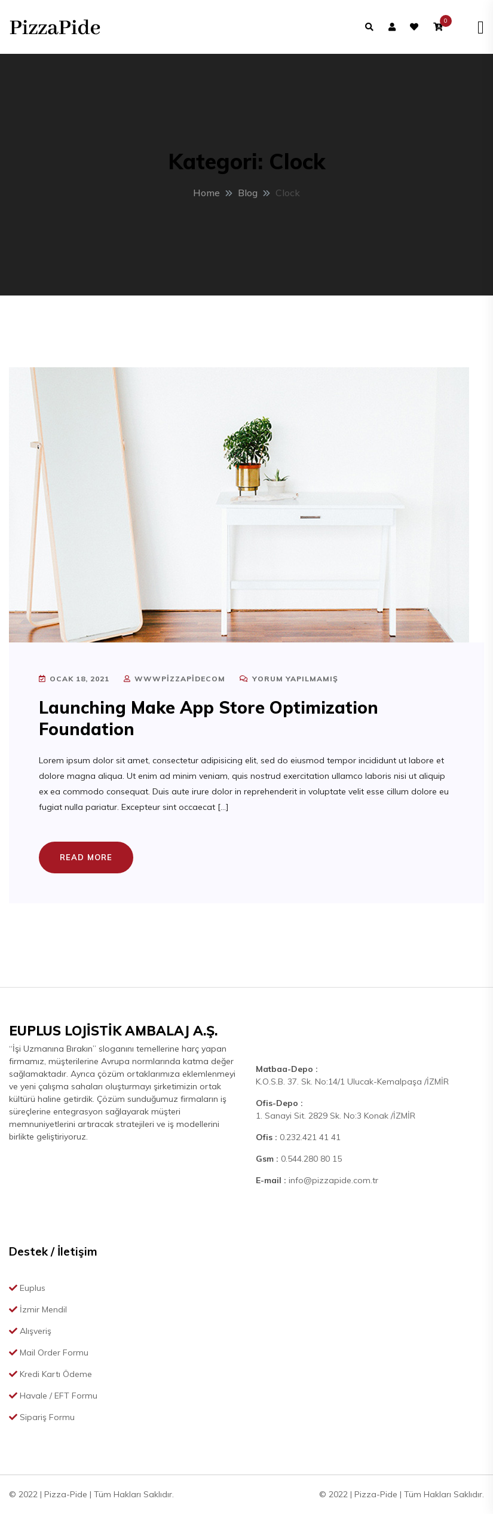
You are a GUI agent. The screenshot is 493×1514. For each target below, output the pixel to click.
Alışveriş (30, 1331)
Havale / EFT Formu (53, 1395)
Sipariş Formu (42, 1417)
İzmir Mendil (38, 1309)
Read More (86, 857)
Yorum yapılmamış (289, 678)
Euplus (27, 1288)
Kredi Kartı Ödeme (50, 1374)
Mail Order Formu (48, 1352)
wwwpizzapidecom (174, 678)
